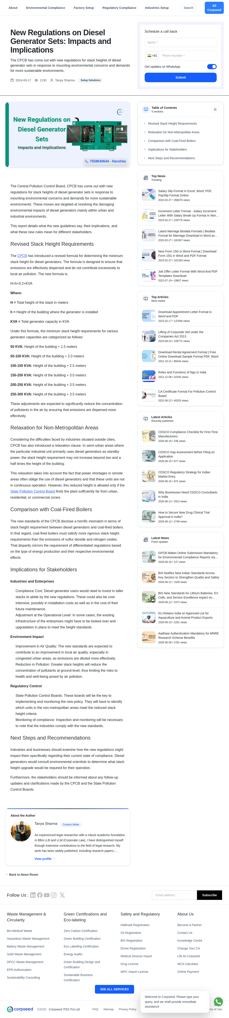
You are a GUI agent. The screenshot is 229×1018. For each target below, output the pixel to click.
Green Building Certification (82, 938)
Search (188, 8)
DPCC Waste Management (25, 962)
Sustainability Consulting (23, 977)
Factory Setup (84, 9)
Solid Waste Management (24, 954)
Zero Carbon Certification (81, 931)
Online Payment (188, 971)
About (13, 9)
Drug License (130, 964)
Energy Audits (73, 954)
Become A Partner (189, 925)
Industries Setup (157, 9)
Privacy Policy (127, 1009)
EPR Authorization (19, 969)
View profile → (45, 859)
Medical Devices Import (136, 956)
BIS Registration (132, 940)
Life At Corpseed (188, 956)
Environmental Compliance (45, 9)
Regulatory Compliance (119, 9)
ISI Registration (131, 933)
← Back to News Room (21, 874)
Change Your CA (188, 948)
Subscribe (209, 895)
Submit (181, 77)
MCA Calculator (187, 964)
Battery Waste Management (25, 946)
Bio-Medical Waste (19, 931)
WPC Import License (134, 971)
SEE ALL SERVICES (114, 989)
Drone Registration (133, 948)
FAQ (95, 1009)
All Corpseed (214, 8)
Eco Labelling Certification (81, 946)
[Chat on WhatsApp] (218, 1001)
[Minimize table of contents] (215, 109)
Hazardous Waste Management (28, 938)
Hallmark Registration (135, 925)
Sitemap (108, 1009)
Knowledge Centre (189, 940)
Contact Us (184, 933)
